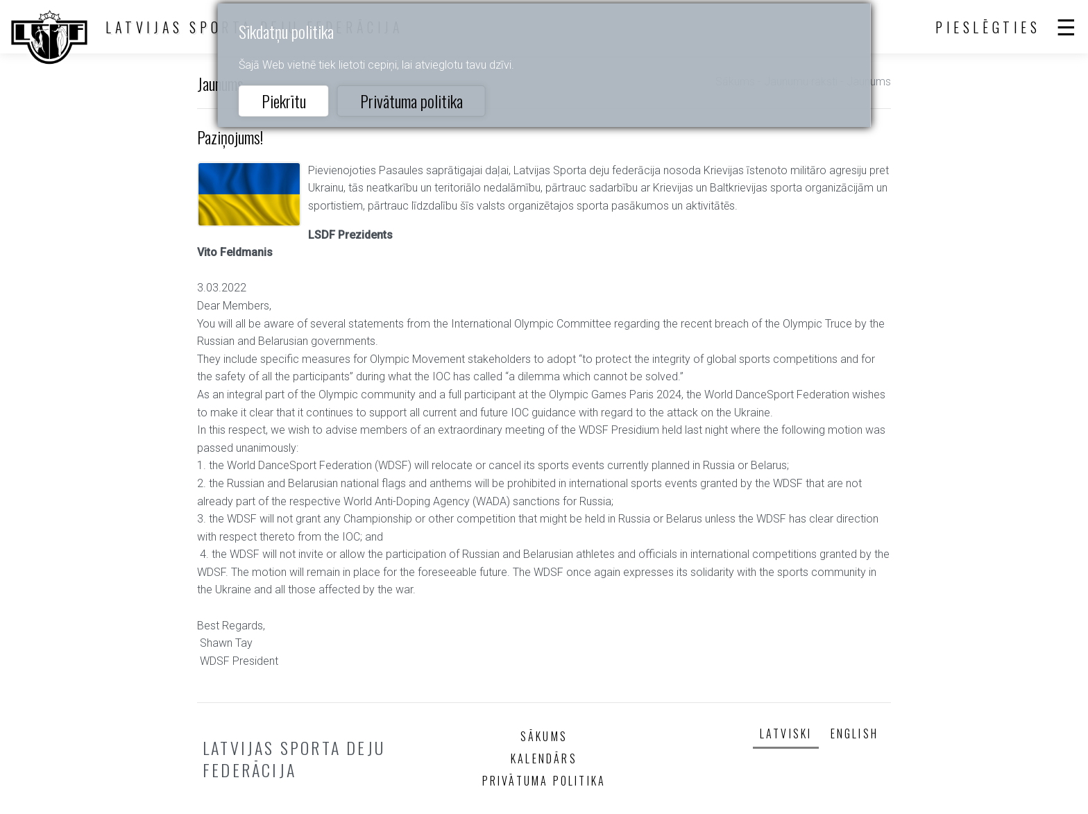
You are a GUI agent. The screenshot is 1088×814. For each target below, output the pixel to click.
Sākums (544, 736)
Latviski (786, 733)
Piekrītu (284, 100)
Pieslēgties (988, 27)
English (854, 733)
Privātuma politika (411, 100)
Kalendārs (544, 758)
